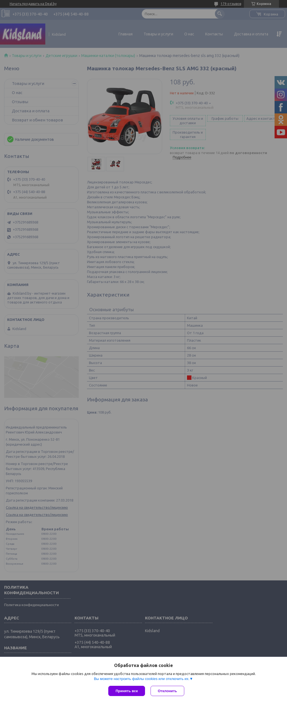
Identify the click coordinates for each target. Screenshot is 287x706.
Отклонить (167, 691)
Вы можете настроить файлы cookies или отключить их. (141, 679)
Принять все (126, 691)
